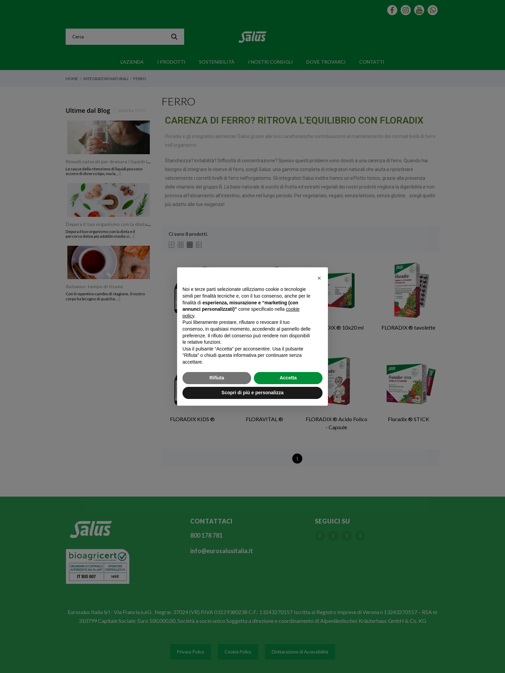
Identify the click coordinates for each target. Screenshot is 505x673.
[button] (319, 278)
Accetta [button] (288, 377)
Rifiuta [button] (216, 377)
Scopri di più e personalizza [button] (252, 392)
